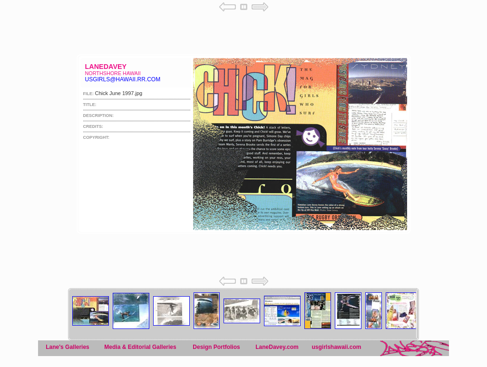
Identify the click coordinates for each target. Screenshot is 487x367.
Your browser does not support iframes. (243, 132)
